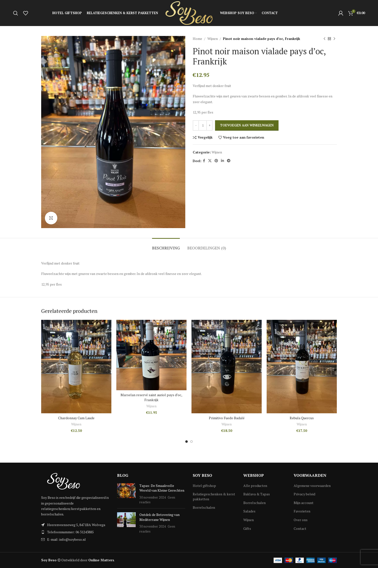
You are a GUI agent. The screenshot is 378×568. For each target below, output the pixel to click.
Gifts (247, 528)
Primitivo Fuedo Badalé (227, 418)
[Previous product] (324, 38)
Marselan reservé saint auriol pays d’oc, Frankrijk (151, 397)
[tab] (166, 245)
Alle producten (255, 485)
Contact (300, 528)
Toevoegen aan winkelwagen (247, 125)
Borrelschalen (204, 507)
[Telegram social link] (228, 160)
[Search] (16, 13)
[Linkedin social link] (222, 160)
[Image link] (63, 480)
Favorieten (302, 511)
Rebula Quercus (302, 418)
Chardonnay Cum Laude (76, 418)
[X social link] (210, 160)
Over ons (301, 519)
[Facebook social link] (204, 160)
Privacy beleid (304, 494)
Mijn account (304, 502)
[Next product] (334, 38)
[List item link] (75, 532)
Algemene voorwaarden (312, 485)
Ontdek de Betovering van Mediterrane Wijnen (159, 517)
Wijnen (212, 38)
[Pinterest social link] (216, 160)
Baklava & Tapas (256, 494)
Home (197, 38)
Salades (249, 511)
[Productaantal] (202, 125)
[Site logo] (189, 12)
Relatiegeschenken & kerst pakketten (214, 496)
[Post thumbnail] (126, 494)
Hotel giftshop (204, 485)
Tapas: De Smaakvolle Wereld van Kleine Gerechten (161, 488)
